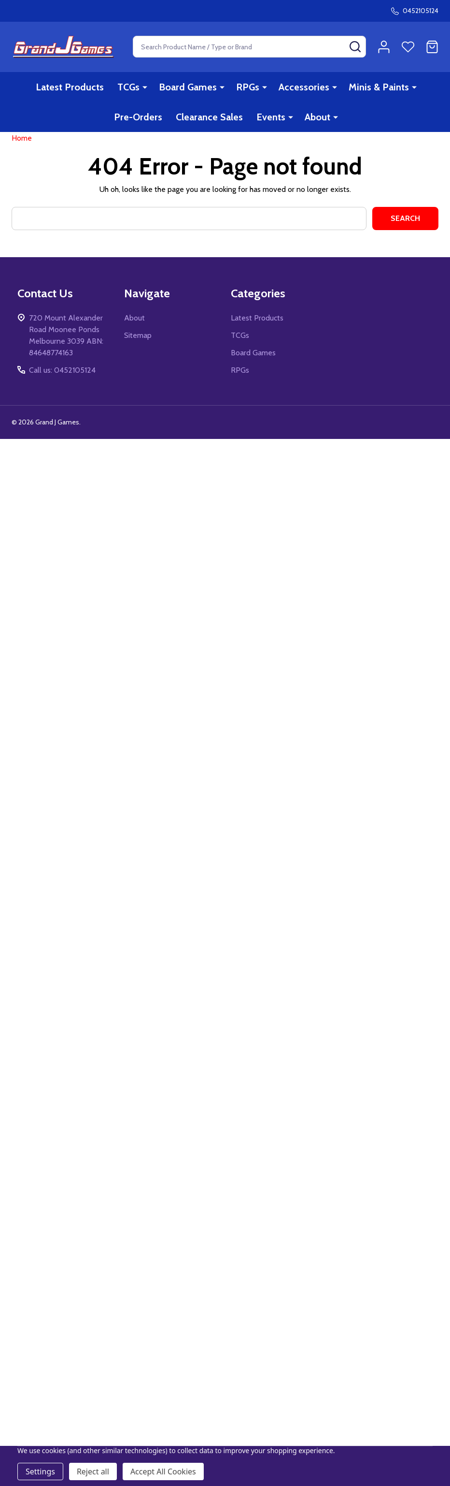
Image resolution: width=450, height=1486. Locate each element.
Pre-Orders (138, 117)
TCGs (128, 87)
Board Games (188, 87)
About (317, 117)
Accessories (304, 87)
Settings (40, 1471)
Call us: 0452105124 (62, 377)
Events (270, 117)
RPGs (247, 87)
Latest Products (70, 87)
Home (22, 145)
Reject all (93, 1471)
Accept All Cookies (163, 1471)
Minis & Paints (379, 87)
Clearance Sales (209, 117)
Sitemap (138, 342)
